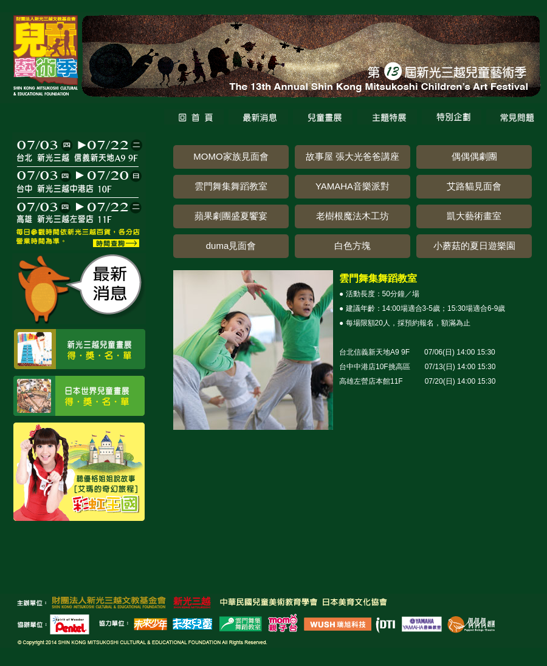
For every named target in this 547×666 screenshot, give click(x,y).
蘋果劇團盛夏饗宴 (230, 216)
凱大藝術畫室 (474, 216)
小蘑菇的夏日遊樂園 (474, 245)
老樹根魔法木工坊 (352, 216)
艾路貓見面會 (474, 186)
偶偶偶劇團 (474, 156)
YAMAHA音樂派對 (352, 186)
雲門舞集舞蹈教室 (230, 186)
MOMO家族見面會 (230, 156)
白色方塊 (352, 245)
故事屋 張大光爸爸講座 (352, 156)
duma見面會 (231, 245)
